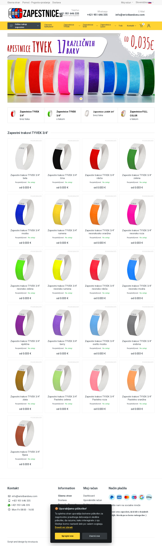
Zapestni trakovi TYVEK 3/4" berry (62, 343)
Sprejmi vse (67, 536)
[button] (81, 99)
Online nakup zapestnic (24, 26)
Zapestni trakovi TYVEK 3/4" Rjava (25, 453)
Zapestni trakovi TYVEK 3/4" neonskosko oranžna (99, 232)
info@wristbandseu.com (130, 14)
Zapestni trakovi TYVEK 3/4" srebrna (137, 343)
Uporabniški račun (92, 500)
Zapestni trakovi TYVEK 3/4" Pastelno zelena (62, 398)
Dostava (57, 2)
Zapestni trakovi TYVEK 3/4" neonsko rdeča (99, 287)
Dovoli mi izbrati (64, 527)
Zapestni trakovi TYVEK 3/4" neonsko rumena (62, 287)
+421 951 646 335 (97, 14)
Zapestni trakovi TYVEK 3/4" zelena (137, 177)
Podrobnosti (36, 141)
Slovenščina (144, 2)
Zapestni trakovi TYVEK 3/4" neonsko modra (137, 287)
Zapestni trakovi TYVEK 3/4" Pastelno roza (99, 398)
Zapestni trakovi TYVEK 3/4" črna (62, 177)
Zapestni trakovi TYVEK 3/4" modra (25, 232)
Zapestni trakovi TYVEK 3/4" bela (25, 177)
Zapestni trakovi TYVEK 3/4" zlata (25, 398)
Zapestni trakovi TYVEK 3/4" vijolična (25, 343)
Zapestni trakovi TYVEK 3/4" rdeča (99, 177)
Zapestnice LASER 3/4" (103, 112)
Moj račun (127, 2)
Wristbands (33, 542)
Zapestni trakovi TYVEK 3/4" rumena (62, 232)
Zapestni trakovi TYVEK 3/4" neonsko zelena (25, 287)
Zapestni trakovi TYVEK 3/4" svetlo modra (99, 343)
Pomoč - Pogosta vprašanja (36, 2)
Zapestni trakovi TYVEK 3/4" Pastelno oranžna (137, 398)
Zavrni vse (94, 536)
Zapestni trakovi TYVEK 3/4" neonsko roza (137, 232)
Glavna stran (13, 2)
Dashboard (89, 495)
